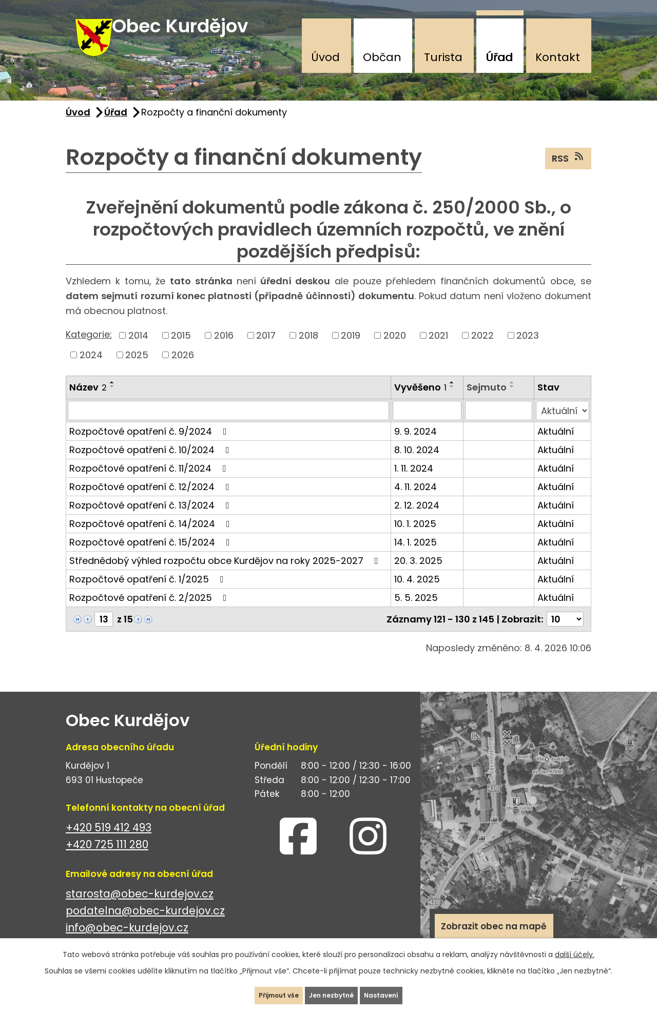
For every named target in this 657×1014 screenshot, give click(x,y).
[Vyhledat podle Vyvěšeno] (427, 425)
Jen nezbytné (332, 990)
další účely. (574, 945)
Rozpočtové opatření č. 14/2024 (151, 538)
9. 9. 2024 (415, 445)
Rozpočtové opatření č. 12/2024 (151, 501)
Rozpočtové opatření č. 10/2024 (151, 464)
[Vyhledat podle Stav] (562, 425)
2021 (438, 349)
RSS (568, 172)
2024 (91, 369)
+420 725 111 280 (107, 858)
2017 (266, 349)
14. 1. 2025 (415, 556)
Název (88, 401)
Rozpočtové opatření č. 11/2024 (149, 482)
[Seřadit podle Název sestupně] (112, 401)
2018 (308, 349)
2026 (182, 369)
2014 (138, 349)
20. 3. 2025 (418, 575)
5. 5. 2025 (416, 612)
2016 (224, 349)
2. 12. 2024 (416, 519)
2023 (527, 349)
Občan (382, 57)
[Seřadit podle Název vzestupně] (112, 397)
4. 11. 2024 (415, 501)
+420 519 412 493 (108, 841)
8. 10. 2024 (416, 464)
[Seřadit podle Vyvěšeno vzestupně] (452, 397)
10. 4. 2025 (417, 593)
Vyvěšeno (420, 401)
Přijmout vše (258, 990)
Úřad (499, 57)
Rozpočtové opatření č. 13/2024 (151, 519)
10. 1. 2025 (415, 538)
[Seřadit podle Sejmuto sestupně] (512, 401)
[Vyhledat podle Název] (228, 425)
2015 (181, 349)
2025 (136, 369)
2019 (350, 349)
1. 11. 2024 (413, 482)
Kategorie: (89, 349)
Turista (443, 57)
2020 (394, 349)
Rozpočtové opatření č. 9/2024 (150, 445)
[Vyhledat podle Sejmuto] (498, 425)
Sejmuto (487, 401)
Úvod (325, 57)
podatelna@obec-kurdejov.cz (145, 925)
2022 (482, 349)
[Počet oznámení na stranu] (565, 633)
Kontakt (557, 57)
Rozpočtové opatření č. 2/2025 (150, 612)
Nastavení (402, 990)
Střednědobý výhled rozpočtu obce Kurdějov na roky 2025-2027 (225, 575)
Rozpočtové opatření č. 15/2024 (151, 556)
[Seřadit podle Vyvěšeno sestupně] (452, 401)
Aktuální (555, 445)
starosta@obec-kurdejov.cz (140, 908)
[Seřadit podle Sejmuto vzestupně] (512, 397)
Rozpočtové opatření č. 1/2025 (148, 593)
